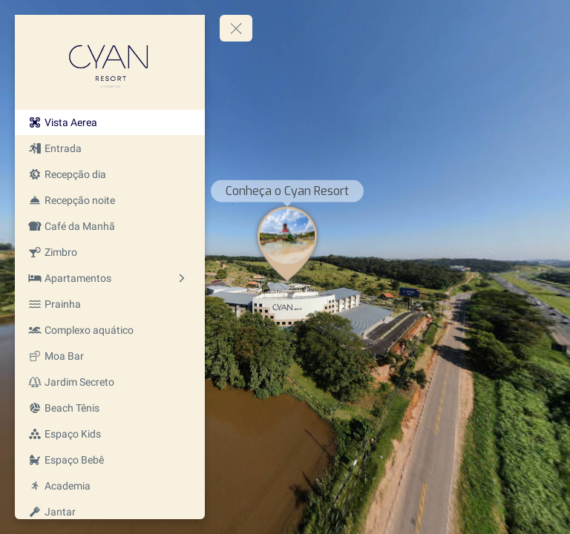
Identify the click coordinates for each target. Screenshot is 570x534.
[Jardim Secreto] (110, 382)
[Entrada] (110, 148)
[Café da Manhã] (110, 226)
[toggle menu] (236, 28)
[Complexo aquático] (110, 330)
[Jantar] (110, 511)
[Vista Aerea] (110, 122)
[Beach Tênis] (110, 408)
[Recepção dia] (110, 174)
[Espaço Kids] (110, 433)
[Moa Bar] (110, 356)
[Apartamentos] (110, 278)
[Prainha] (110, 304)
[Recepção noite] (110, 200)
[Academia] (110, 485)
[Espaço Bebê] (110, 459)
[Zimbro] (110, 252)
